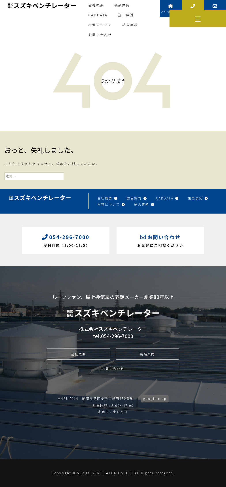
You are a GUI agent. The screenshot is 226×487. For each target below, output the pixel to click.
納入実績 (130, 24)
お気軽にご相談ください (160, 240)
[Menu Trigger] (198, 18)
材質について (100, 24)
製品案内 (122, 5)
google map (155, 398)
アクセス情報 (171, 9)
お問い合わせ (100, 34)
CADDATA (97, 15)
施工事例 (126, 15)
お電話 (193, 9)
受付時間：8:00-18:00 (65, 240)
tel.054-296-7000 (113, 335)
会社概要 (96, 5)
